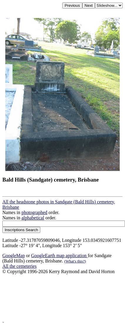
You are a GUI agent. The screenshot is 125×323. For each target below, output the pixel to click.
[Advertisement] (55, 297)
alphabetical (32, 217)
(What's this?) (75, 261)
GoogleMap (13, 255)
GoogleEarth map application (59, 255)
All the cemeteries (19, 266)
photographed (34, 212)
